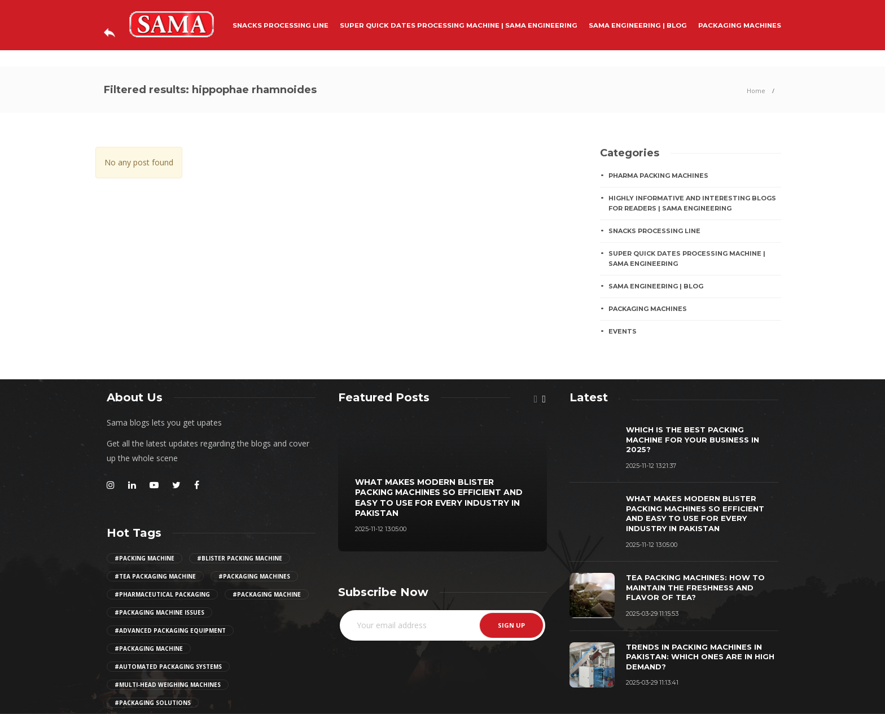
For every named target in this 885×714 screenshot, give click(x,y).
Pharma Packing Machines (658, 175)
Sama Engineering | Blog (638, 25)
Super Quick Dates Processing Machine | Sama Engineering (458, 25)
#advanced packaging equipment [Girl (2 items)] (170, 630)
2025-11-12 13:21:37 (651, 466)
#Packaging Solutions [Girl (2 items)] (153, 703)
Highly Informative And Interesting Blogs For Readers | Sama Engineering (692, 203)
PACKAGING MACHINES (739, 25)
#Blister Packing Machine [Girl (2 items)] (239, 558)
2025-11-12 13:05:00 (380, 529)
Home (756, 90)
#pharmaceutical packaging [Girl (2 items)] (162, 594)
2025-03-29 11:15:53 (652, 613)
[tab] (588, 397)
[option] (442, 483)
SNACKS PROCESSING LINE (280, 25)
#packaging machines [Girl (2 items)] (254, 576)
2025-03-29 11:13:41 (652, 682)
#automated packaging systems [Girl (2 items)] (168, 667)
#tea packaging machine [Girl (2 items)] (155, 576)
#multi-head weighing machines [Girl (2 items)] (168, 685)
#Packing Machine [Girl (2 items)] (144, 558)
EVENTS (622, 331)
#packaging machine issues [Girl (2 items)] (159, 612)
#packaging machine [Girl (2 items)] (267, 594)
